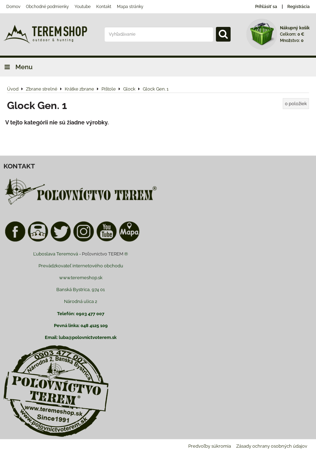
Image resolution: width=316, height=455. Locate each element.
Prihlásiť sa (266, 6)
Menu (16, 67)
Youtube (83, 6)
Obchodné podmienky (47, 6)
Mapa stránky (130, 6)
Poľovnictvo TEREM (102, 254)
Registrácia (298, 6)
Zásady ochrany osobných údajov (271, 446)
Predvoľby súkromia (209, 446)
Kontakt (103, 6)
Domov (13, 6)
